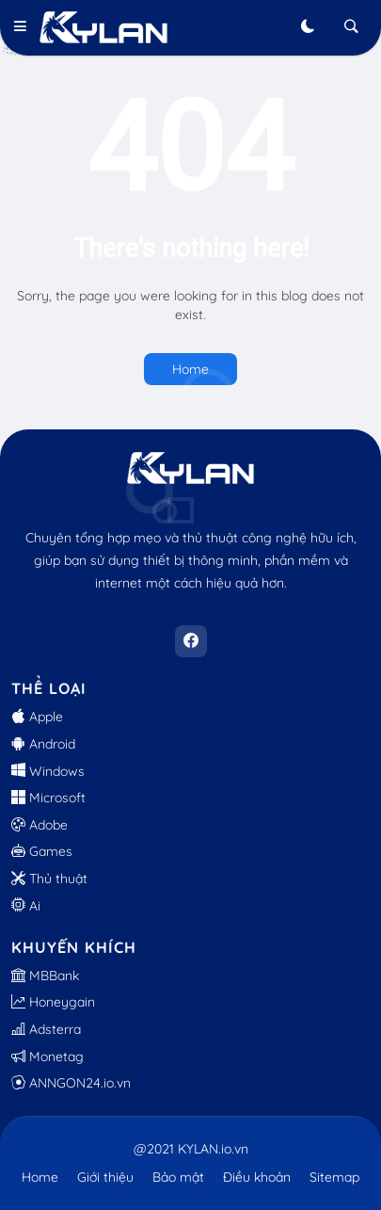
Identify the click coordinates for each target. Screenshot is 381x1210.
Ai (25, 905)
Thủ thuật (49, 878)
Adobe (39, 824)
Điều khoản (257, 1177)
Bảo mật (178, 1177)
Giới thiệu (105, 1177)
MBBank (45, 975)
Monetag (47, 1056)
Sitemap (334, 1177)
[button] (25, 27)
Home (190, 369)
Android (43, 743)
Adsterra (46, 1029)
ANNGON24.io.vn (71, 1082)
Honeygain (53, 1001)
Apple (37, 716)
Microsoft (48, 797)
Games (41, 851)
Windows (48, 771)
